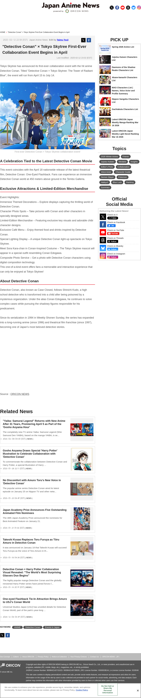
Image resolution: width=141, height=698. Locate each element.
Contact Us (94, 657)
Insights (134, 162)
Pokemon (122, 177)
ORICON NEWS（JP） (111, 657)
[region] (70, 690)
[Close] (138, 690)
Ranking (130, 182)
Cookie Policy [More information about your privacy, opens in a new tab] (82, 690)
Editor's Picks (107, 167)
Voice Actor (106, 172)
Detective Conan (32, 627)
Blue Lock (117, 182)
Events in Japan (52, 627)
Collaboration (124, 167)
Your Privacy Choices (78, 657)
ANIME (17, 627)
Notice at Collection (59, 657)
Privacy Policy (43, 657)
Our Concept (5, 657)
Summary (105, 187)
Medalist (122, 162)
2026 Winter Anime (109, 156)
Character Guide (123, 172)
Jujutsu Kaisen (107, 162)
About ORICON (28, 657)
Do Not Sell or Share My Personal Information (107, 689)
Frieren (126, 156)
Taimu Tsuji (62, 40)
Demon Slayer (107, 177)
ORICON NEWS (19, 394)
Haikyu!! (104, 182)
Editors (16, 657)
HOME (2, 32)
